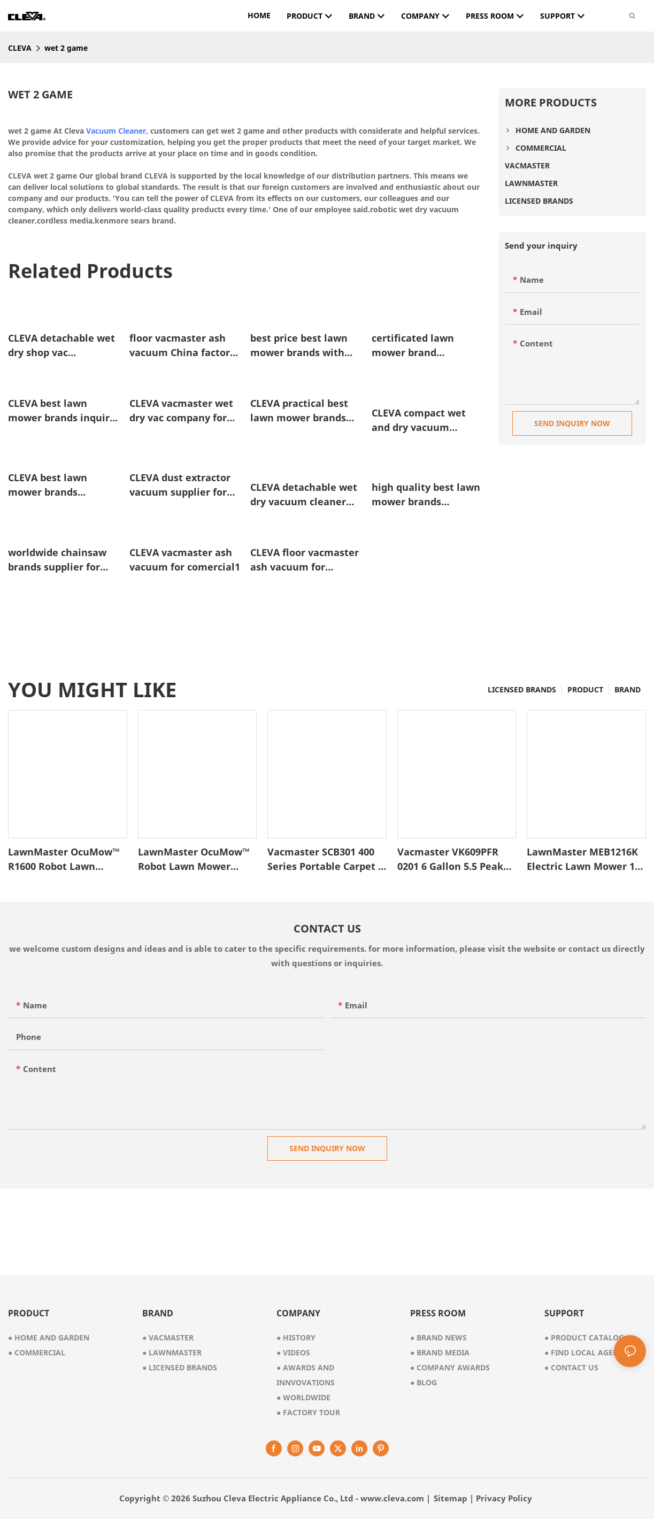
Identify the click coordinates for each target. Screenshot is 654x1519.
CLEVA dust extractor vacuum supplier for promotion (179, 485)
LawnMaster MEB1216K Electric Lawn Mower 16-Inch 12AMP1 (585, 859)
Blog (423, 1382)
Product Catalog (584, 1337)
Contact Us (571, 1367)
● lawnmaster (172, 1352)
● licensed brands (179, 1367)
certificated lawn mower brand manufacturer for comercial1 (414, 345)
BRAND (627, 689)
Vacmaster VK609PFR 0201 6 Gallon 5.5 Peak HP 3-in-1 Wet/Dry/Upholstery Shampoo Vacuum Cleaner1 (450, 859)
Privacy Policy (504, 1498)
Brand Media (440, 1352)
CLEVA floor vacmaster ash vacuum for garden (304, 560)
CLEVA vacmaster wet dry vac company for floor (181, 411)
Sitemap (450, 1498)
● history (296, 1337)
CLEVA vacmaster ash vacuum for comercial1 (184, 559)
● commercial (36, 1352)
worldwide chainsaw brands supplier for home (57, 560)
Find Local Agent (583, 1352)
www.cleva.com (392, 1498)
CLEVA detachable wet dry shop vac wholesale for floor (61, 345)
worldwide (303, 1397)
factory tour (308, 1412)
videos (293, 1352)
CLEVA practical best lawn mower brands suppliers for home (299, 411)
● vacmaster (168, 1337)
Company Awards (450, 1367)
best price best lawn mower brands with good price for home (299, 345)
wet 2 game (66, 48)
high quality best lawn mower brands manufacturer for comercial (426, 495)
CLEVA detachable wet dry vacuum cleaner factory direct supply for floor (303, 495)
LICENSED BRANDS (522, 689)
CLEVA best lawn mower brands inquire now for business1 (62, 411)
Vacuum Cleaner (116, 131)
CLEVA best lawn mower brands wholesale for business (63, 485)
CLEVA (20, 48)
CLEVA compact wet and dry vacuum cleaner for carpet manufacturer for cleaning (419, 420)
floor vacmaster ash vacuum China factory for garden (182, 345)
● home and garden (48, 1337)
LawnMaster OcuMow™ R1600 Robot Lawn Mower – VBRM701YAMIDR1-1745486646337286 (64, 859)
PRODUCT (585, 689)
